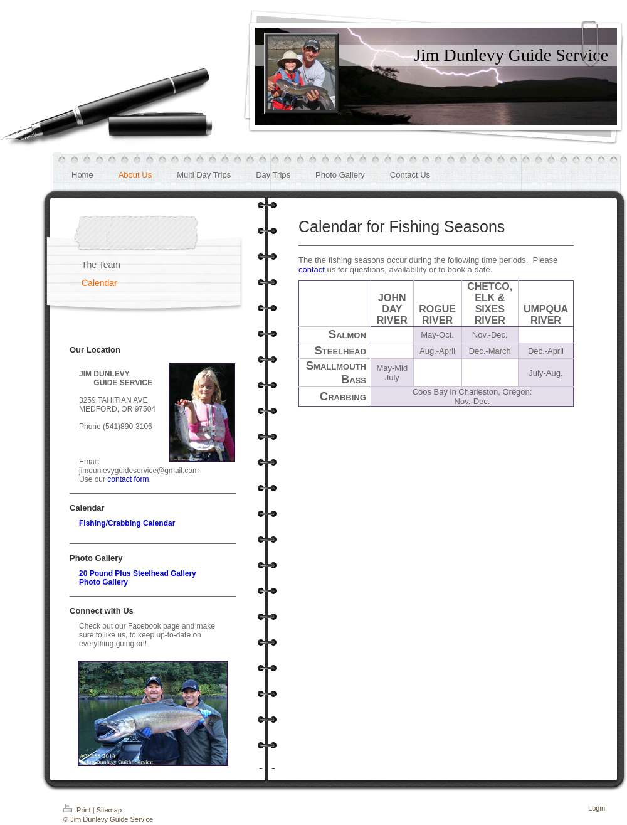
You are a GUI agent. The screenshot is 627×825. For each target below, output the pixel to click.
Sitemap (109, 810)
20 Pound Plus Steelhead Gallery (137, 573)
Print (78, 810)
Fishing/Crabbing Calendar (127, 523)
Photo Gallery (103, 582)
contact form (128, 479)
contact (311, 269)
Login (596, 808)
